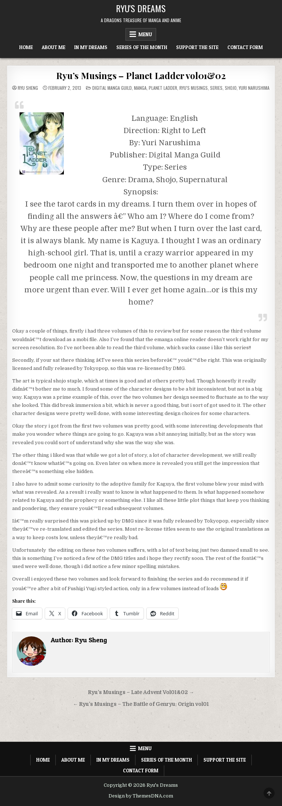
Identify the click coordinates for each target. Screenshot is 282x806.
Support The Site (197, 47)
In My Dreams (90, 47)
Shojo (231, 88)
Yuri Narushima (254, 88)
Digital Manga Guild (112, 88)
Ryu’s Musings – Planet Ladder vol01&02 (141, 75)
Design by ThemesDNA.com (141, 796)
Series (216, 88)
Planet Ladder (163, 88)
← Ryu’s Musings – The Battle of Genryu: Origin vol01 (141, 704)
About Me (53, 47)
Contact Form (245, 47)
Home (26, 47)
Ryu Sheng (28, 88)
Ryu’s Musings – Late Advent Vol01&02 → (141, 692)
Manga (140, 88)
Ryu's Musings (193, 88)
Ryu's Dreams (141, 8)
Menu (145, 34)
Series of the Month (141, 47)
